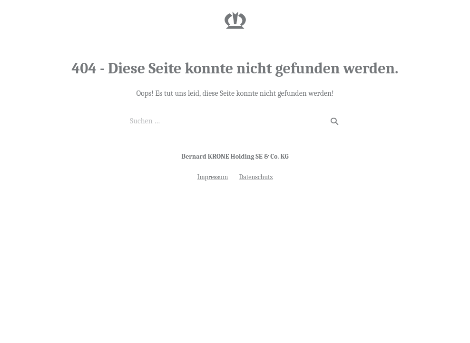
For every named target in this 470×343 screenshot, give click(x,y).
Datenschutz (256, 177)
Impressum (212, 177)
